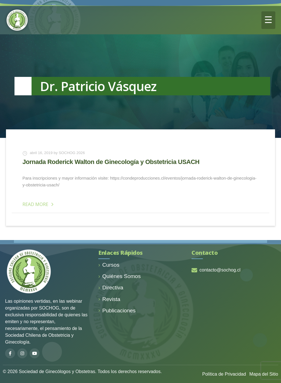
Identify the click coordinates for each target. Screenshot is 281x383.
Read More (38, 204)
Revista (109, 299)
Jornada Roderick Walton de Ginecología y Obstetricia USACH (110, 161)
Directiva (110, 288)
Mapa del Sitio (263, 374)
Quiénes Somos (119, 276)
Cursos (108, 265)
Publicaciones (117, 310)
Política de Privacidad (224, 374)
